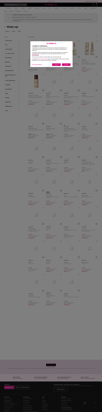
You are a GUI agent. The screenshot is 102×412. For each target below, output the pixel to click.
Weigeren (56, 64)
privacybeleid (35, 55)
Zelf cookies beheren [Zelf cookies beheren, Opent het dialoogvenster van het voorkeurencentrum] (37, 64)
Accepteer (66, 64)
